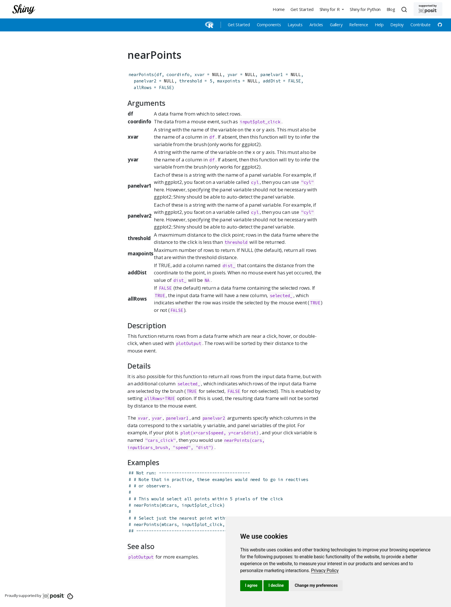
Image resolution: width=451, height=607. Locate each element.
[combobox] (405, 9)
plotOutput (188, 343)
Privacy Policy (325, 570)
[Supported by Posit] (428, 9)
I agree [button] (251, 585)
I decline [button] (276, 585)
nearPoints (141, 74)
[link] (325, 570)
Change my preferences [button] (316, 585)
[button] (331, 9)
